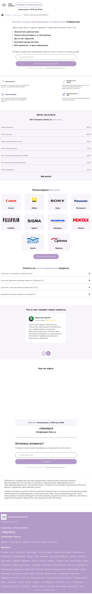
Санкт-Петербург (17, 553)
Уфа (36, 557)
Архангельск (25, 566)
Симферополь (48, 583)
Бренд (37, 9)
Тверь (42, 587)
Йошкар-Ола (59, 570)
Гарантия (26, 543)
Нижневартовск (37, 579)
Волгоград (54, 557)
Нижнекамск (52, 579)
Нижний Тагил (66, 579)
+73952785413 (46, 3)
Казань (30, 557)
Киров (15, 566)
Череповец (72, 587)
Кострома (16, 574)
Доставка (36, 543)
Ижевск (72, 557)
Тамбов (34, 587)
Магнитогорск (51, 574)
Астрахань (37, 566)
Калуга (83, 570)
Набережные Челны (10, 579)
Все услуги (46, 176)
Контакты (63, 9)
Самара (59, 562)
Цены (55, 9)
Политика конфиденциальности (46, 591)
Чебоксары (61, 587)
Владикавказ (7, 570)
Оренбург (12, 583)
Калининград (73, 570)
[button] (48, 354)
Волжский (29, 570)
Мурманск (75, 574)
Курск (32, 574)
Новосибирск (78, 553)
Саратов (16, 562)
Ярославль (6, 562)
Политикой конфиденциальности (55, 68)
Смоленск (60, 583)
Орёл (3, 583)
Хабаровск (26, 562)
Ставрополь (77, 583)
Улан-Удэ (50, 587)
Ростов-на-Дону (45, 553)
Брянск (71, 566)
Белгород (47, 566)
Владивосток (82, 566)
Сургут (17, 587)
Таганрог (26, 587)
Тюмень (42, 562)
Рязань (28, 583)
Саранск (36, 583)
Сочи (68, 583)
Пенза (21, 583)
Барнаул (64, 557)
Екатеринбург (19, 557)
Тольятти (82, 557)
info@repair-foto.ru (46, 433)
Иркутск (51, 562)
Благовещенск (60, 566)
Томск (35, 562)
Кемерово (5, 574)
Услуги (29, 9)
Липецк (40, 574)
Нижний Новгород (62, 553)
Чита (81, 587)
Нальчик (25, 579)
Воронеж (44, 557)
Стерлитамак (7, 587)
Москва (4, 553)
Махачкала (64, 574)
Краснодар (31, 553)
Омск (66, 562)
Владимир (19, 570)
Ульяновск (6, 566)
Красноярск (76, 562)
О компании (47, 9)
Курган (25, 574)
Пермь (86, 562)
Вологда (39, 570)
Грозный (48, 570)
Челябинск (6, 557)
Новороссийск (81, 579)
